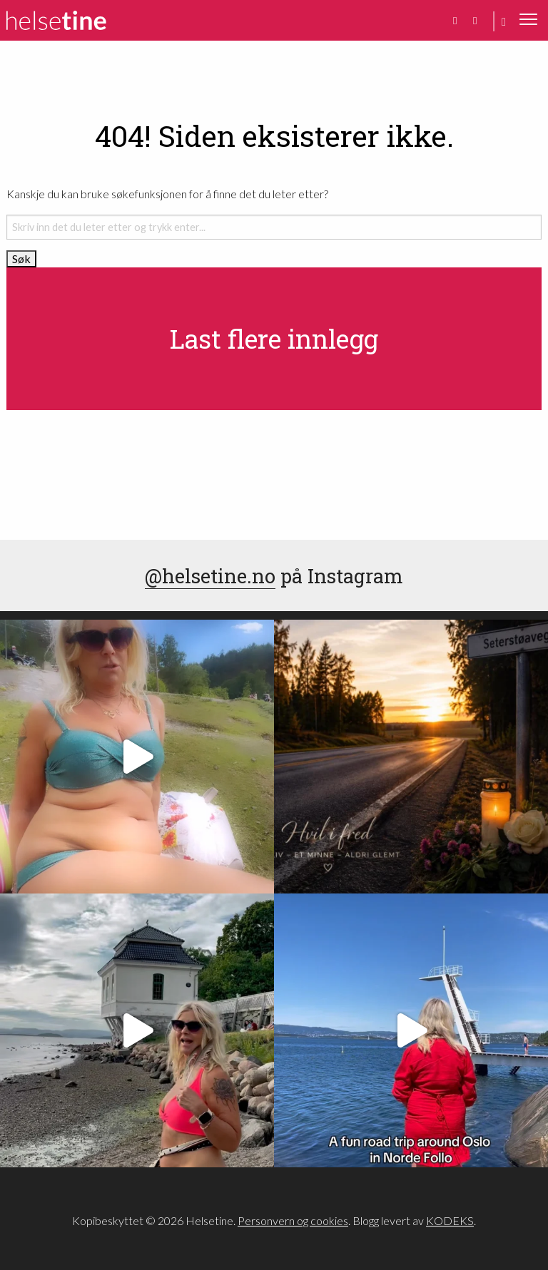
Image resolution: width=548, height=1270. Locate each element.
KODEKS (450, 1220)
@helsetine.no (210, 575)
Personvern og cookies (293, 1220)
